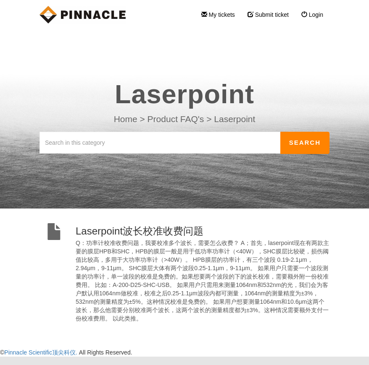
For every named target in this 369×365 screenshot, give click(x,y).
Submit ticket (268, 14)
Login (312, 14)
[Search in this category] (160, 143)
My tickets (218, 14)
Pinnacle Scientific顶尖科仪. (41, 352)
